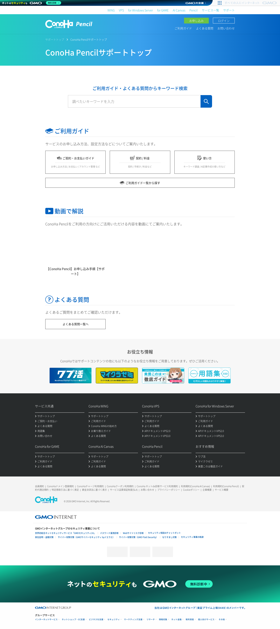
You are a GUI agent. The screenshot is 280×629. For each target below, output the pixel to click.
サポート (229, 10)
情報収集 (163, 619)
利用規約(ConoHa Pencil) (226, 486)
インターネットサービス (46, 619)
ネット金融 (176, 619)
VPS (121, 10)
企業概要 (207, 490)
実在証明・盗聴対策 (44, 537)
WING (111, 10)
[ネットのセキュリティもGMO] (31, 3)
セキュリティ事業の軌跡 (192, 536)
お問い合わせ (226, 28)
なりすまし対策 (169, 537)
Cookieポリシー (191, 490)
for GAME (163, 10)
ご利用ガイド (183, 28)
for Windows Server (140, 10)
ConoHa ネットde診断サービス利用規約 (157, 486)
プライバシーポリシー (168, 490)
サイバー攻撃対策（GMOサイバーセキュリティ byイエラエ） (86, 537)
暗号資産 (190, 619)
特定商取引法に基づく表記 (65, 490)
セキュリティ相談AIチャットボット (164, 532)
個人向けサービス (206, 619)
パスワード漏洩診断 (109, 533)
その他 (222, 619)
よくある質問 (204, 28)
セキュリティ (113, 619)
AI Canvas (179, 10)
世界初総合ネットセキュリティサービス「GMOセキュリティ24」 (65, 533)
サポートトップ (54, 39)
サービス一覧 (210, 10)
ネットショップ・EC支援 (73, 619)
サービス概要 (221, 490)
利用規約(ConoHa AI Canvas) (195, 486)
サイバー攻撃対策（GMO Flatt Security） (138, 537)
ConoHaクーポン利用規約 (120, 486)
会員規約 (39, 486)
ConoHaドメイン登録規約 (60, 486)
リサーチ (151, 619)
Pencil (193, 10)
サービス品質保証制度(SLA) (124, 490)
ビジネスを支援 (96, 619)
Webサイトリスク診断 (133, 533)
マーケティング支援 (133, 619)
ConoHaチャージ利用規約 (90, 486)
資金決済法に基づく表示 (94, 490)
